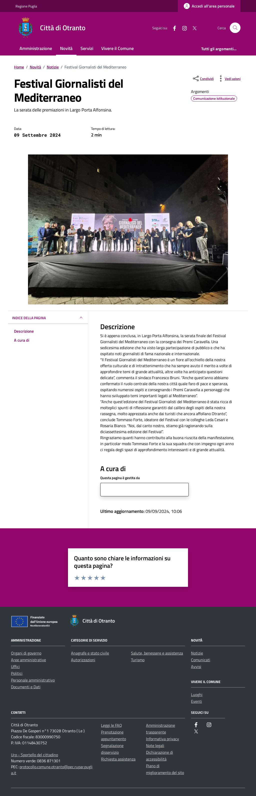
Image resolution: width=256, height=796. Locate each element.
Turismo (137, 660)
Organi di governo (26, 653)
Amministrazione (36, 48)
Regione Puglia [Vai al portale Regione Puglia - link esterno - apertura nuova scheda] (26, 6)
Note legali (155, 746)
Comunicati (200, 660)
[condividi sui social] (203, 78)
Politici (16, 673)
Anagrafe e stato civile (90, 653)
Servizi (86, 48)
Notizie (197, 653)
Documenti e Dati (25, 687)
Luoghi (196, 695)
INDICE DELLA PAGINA (48, 318)
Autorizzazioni (83, 660)
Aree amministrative (28, 660)
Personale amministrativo (33, 680)
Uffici (15, 667)
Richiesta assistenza (118, 759)
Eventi (196, 701)
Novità (66, 48)
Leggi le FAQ (111, 725)
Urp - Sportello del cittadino (34, 755)
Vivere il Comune (117, 48)
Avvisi (196, 667)
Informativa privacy (162, 739)
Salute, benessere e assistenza (157, 653)
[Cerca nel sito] (235, 27)
